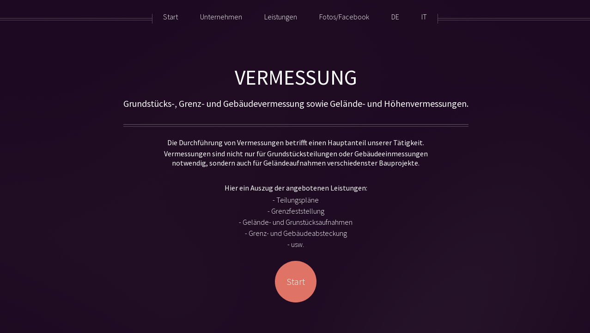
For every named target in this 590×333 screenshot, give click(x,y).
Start (295, 281)
